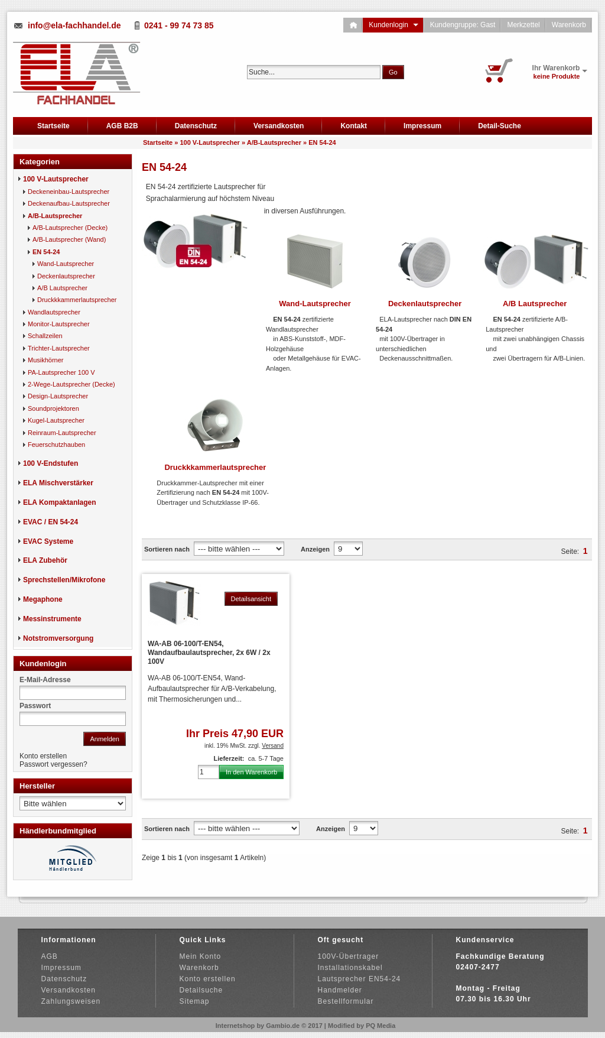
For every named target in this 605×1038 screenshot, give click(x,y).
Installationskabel (350, 968)
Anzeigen (315, 549)
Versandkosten (278, 126)
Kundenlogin (393, 25)
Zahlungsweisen (71, 1001)
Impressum (422, 126)
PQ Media (380, 1025)
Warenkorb (569, 25)
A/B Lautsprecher (535, 303)
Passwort (35, 706)
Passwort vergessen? (53, 764)
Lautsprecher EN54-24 (359, 979)
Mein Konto (201, 956)
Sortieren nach (167, 549)
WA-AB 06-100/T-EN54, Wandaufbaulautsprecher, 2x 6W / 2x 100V (209, 653)
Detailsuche (201, 990)
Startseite (53, 126)
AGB (49, 956)
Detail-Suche (499, 126)
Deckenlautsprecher (424, 303)
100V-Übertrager (348, 956)
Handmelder (340, 990)
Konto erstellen (43, 756)
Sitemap (195, 1001)
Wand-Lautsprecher (315, 303)
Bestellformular (346, 1001)
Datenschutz (196, 126)
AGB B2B (122, 126)
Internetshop (235, 1025)
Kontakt (353, 126)
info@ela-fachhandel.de (74, 25)
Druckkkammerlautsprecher (215, 467)
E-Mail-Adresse (45, 680)
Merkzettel (523, 25)
